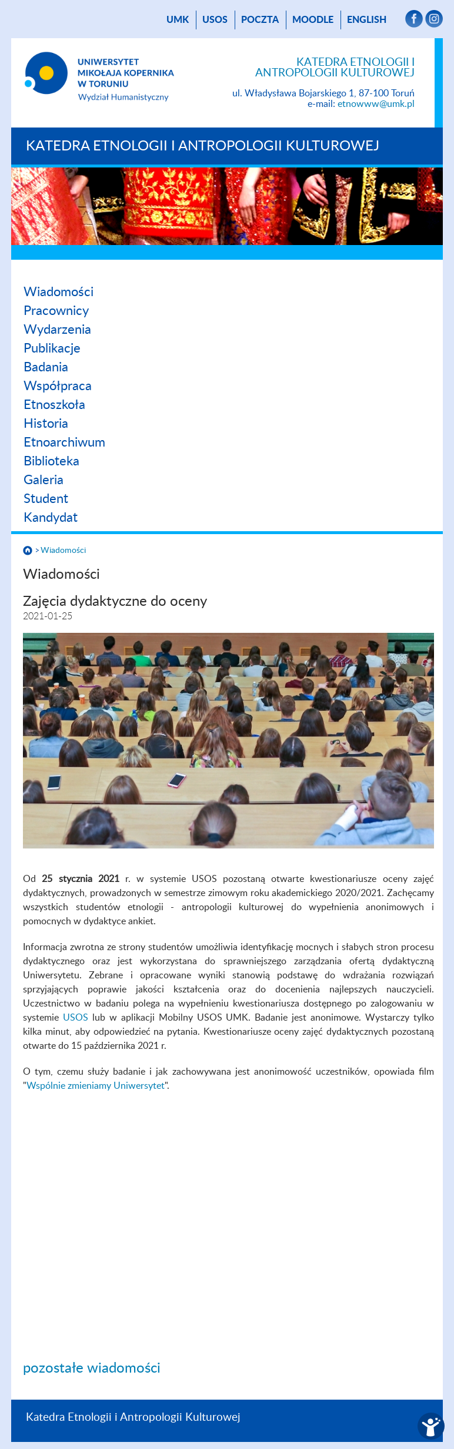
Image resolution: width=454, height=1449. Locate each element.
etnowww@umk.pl (376, 104)
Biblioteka (51, 461)
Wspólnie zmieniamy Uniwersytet (95, 1086)
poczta (260, 20)
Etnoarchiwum (64, 442)
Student (46, 498)
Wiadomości (59, 292)
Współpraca (58, 386)
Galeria (44, 480)
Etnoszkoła (54, 404)
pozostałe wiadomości (92, 1368)
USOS (215, 20)
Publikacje (52, 348)
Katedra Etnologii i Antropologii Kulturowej (202, 146)
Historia (46, 423)
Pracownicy (56, 310)
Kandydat (51, 517)
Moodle (312, 20)
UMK (177, 20)
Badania (46, 367)
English (366, 20)
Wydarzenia (57, 329)
